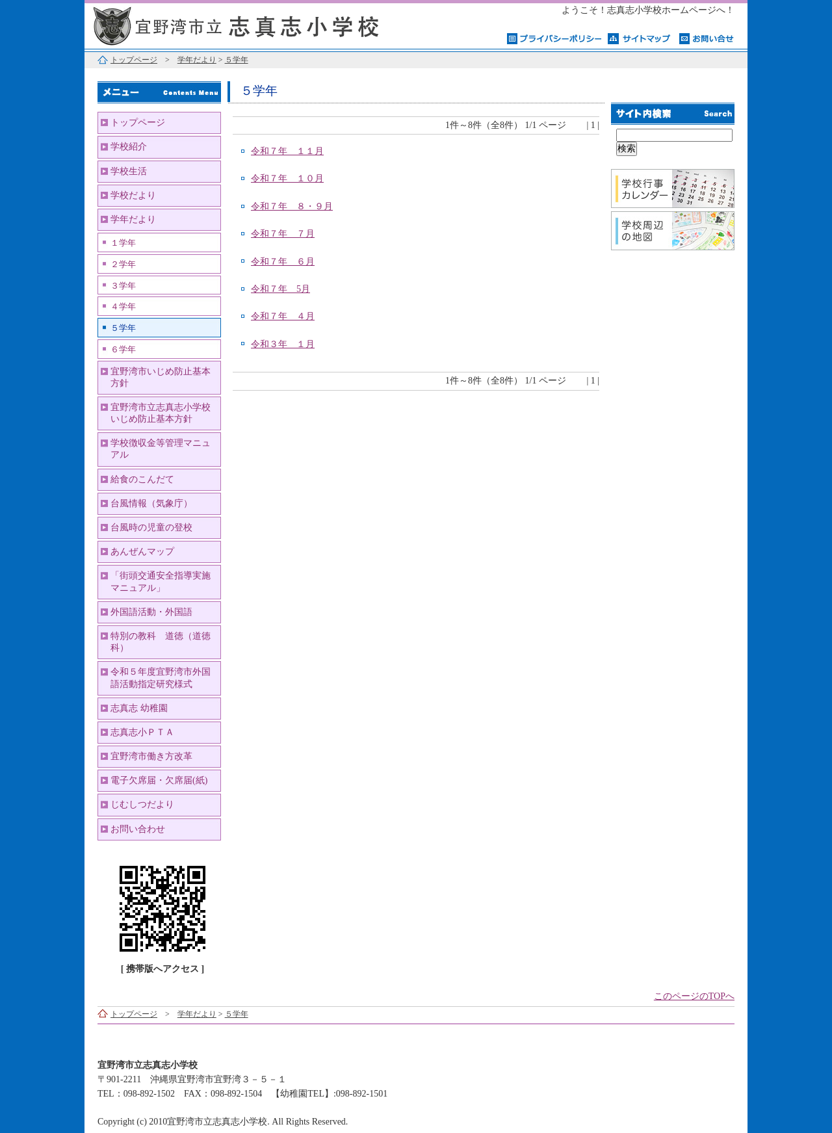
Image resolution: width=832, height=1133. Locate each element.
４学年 (123, 306)
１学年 (123, 243)
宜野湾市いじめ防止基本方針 (160, 377)
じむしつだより (142, 804)
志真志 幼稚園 (139, 708)
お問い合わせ (137, 829)
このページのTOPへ (694, 996)
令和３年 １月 (283, 344)
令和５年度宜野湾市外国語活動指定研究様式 (160, 677)
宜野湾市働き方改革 (151, 756)
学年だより (196, 59)
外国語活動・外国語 (151, 612)
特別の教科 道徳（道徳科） (160, 642)
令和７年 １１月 (287, 151)
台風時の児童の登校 (151, 527)
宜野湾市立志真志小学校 (247, 24)
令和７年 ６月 (283, 262)
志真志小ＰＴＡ (142, 732)
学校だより (133, 195)
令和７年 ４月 (283, 316)
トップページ (133, 59)
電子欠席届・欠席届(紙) (158, 780)
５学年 (236, 59)
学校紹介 (128, 146)
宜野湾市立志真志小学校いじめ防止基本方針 (160, 413)
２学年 (123, 264)
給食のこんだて (142, 479)
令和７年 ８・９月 (292, 206)
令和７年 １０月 (287, 178)
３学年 (123, 286)
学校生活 (128, 171)
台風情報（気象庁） (151, 503)
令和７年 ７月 (283, 234)
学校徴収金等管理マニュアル (160, 449)
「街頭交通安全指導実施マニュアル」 (160, 581)
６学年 (123, 349)
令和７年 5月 (280, 289)
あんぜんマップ (142, 551)
